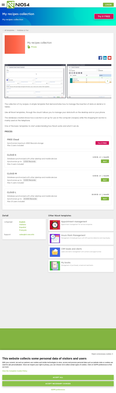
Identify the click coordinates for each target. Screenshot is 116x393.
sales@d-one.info (26, 234)
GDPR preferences (58, 390)
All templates (9, 30)
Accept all (58, 377)
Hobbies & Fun (22, 30)
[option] (36, 81)
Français (23, 230)
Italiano (22, 224)
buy (105, 161)
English (22, 222)
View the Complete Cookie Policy (14, 371)
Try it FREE (104, 16)
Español (22, 227)
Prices (34, 47)
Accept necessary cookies (58, 384)
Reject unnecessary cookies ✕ (102, 354)
